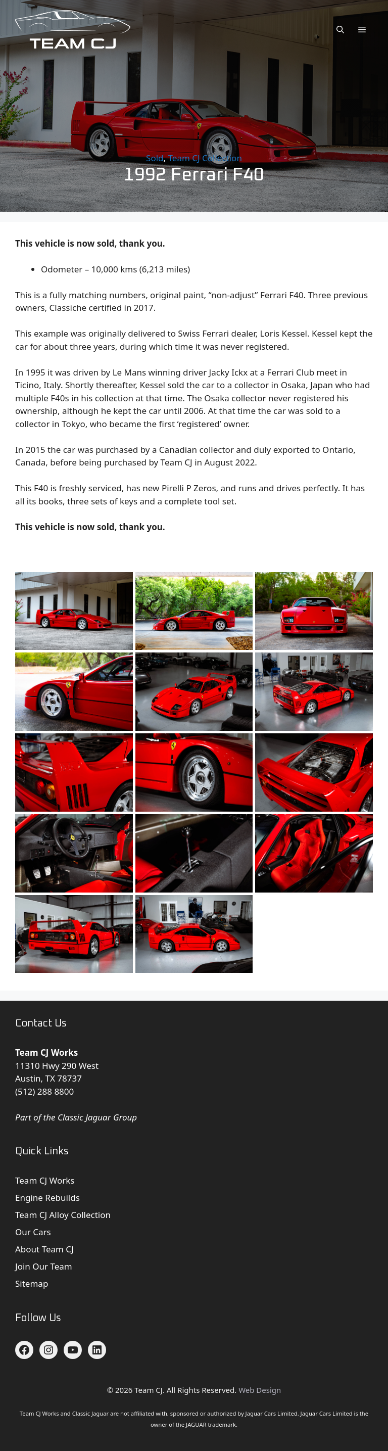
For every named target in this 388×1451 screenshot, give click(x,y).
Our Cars (33, 1232)
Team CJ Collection (205, 158)
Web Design (259, 1390)
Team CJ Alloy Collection (63, 1215)
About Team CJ (44, 1249)
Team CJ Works (45, 1180)
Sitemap (31, 1283)
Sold (154, 158)
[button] (340, 29)
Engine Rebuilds (47, 1197)
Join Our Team (43, 1266)
